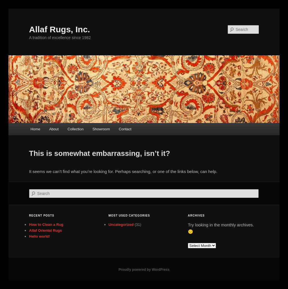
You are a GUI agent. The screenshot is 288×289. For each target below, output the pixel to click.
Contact (125, 129)
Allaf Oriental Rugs (45, 230)
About (54, 129)
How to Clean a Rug (46, 224)
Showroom (101, 129)
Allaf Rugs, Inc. (59, 29)
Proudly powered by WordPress (143, 270)
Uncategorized (121, 224)
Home (35, 129)
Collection (76, 129)
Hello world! (39, 236)
